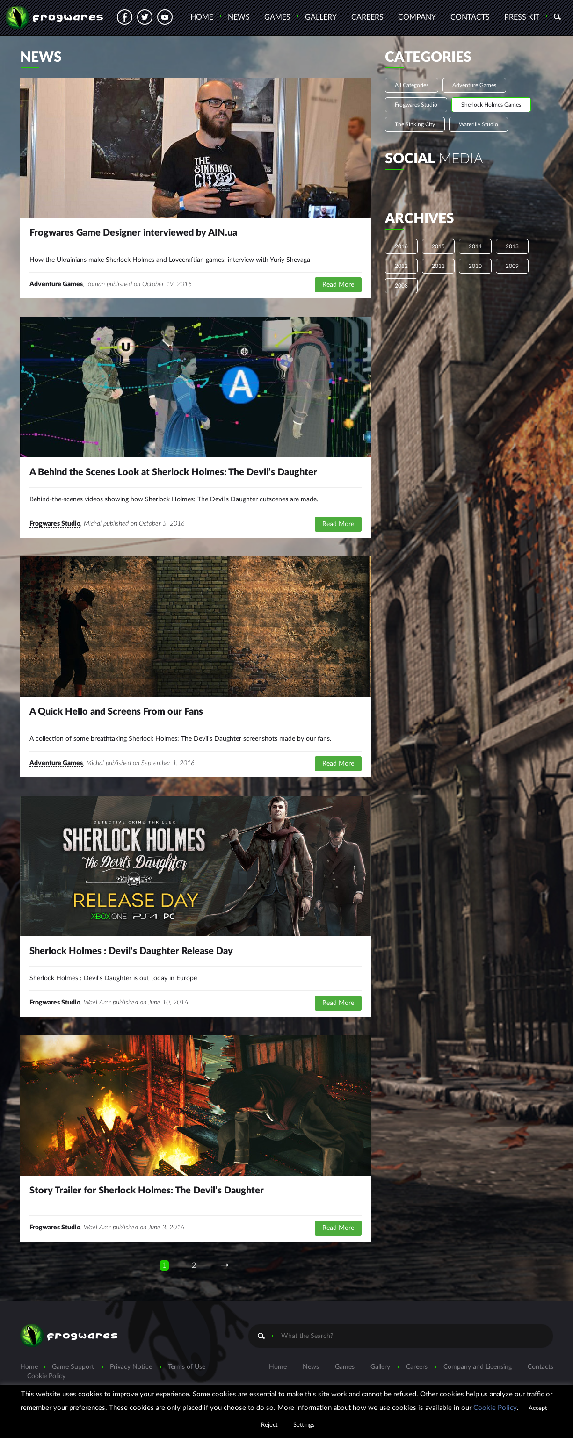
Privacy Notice (131, 1367)
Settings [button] (304, 1425)
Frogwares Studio (54, 523)
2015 (438, 246)
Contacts (470, 17)
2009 (512, 266)
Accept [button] (538, 1408)
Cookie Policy (46, 1376)
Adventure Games (56, 284)
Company (417, 17)
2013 (512, 246)
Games (277, 17)
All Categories (411, 85)
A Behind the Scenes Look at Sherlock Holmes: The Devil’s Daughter (173, 472)
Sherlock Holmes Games (491, 105)
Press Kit (521, 17)
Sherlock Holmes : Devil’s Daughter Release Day (131, 951)
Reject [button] (269, 1425)
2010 (475, 266)
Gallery (321, 17)
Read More (338, 285)
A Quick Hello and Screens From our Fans (116, 711)
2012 (401, 266)
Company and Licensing (477, 1367)
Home (201, 17)
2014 (475, 246)
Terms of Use (186, 1367)
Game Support (73, 1367)
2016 (401, 246)
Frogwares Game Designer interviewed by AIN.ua (133, 233)
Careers (367, 17)
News (239, 17)
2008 (401, 286)
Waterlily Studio (478, 124)
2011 (438, 266)
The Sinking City (415, 124)
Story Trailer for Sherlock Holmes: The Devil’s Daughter (146, 1190)
